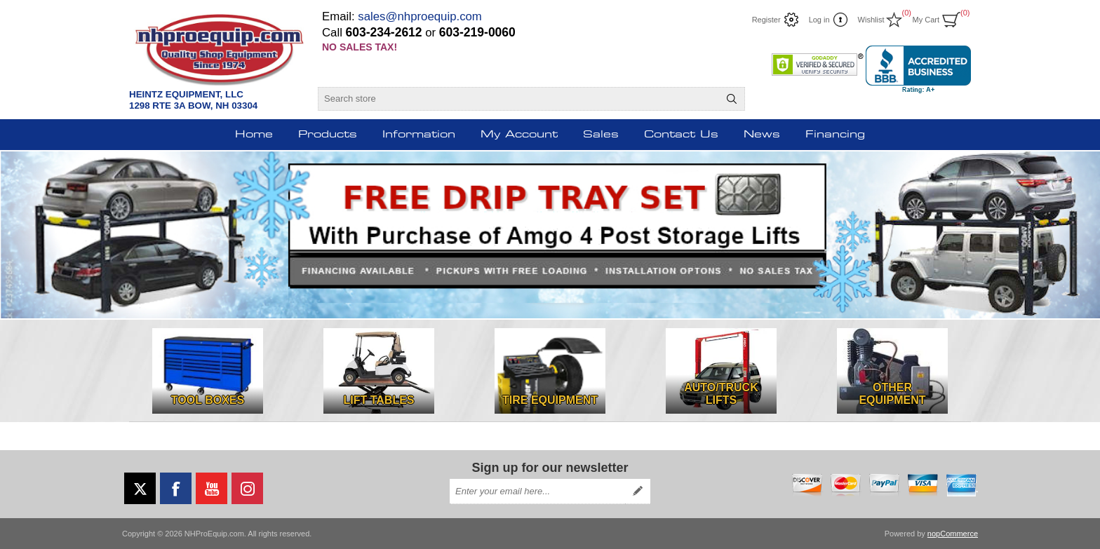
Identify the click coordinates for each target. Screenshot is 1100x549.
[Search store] (518, 99)
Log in (819, 19)
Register (766, 19)
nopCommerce (952, 533)
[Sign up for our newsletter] (537, 491)
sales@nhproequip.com (420, 16)
